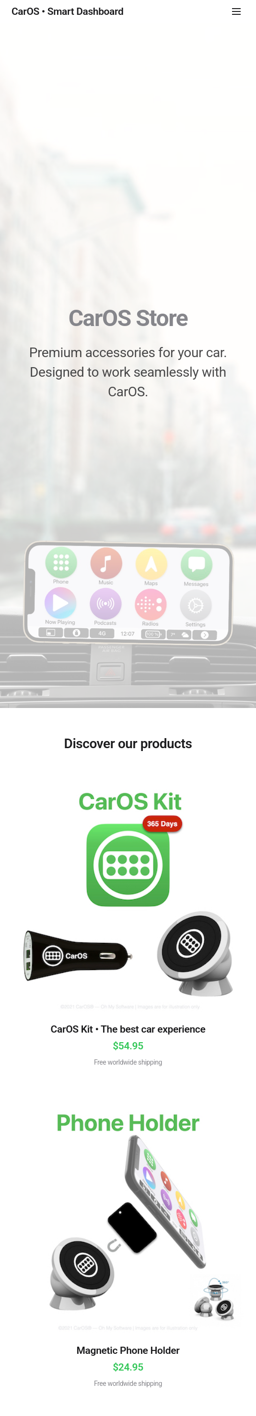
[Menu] (236, 11)
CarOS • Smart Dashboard (67, 11)
